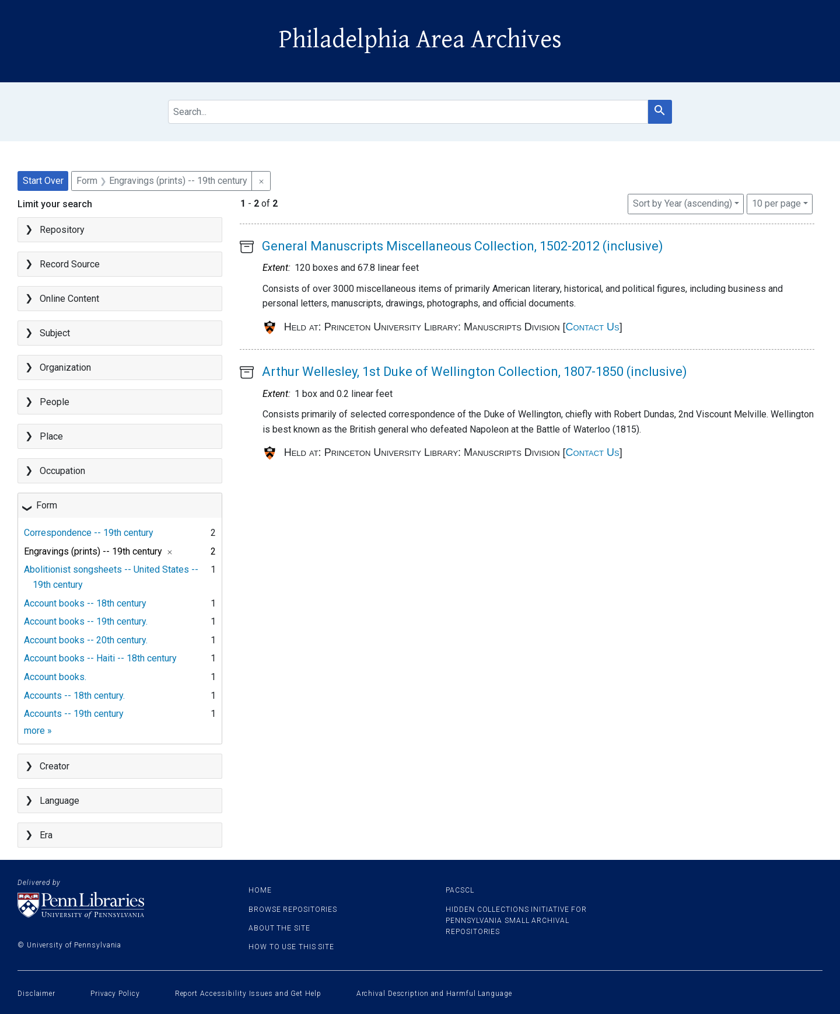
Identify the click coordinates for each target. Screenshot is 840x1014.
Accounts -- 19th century (74, 713)
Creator (54, 766)
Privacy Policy (115, 993)
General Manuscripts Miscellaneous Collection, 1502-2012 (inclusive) (462, 246)
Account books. (55, 676)
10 (776, 202)
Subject (55, 333)
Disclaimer (36, 993)
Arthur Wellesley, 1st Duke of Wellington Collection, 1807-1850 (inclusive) (474, 371)
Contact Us (593, 327)
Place (51, 436)
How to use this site (291, 947)
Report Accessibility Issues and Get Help (248, 993)
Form (46, 505)
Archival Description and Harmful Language (434, 993)
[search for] (408, 112)
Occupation (62, 470)
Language (59, 800)
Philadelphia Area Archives (420, 39)
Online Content (69, 298)
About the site (279, 928)
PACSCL (460, 890)
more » (38, 730)
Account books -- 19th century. (86, 621)
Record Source (70, 264)
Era (46, 835)
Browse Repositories (293, 909)
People (54, 401)
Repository (62, 229)
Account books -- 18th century (85, 603)
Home (260, 890)
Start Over (43, 180)
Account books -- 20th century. (86, 640)
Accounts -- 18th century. (74, 695)
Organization (65, 367)
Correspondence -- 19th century (88, 532)
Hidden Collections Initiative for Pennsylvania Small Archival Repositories (516, 920)
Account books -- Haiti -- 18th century (100, 658)
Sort (682, 203)
